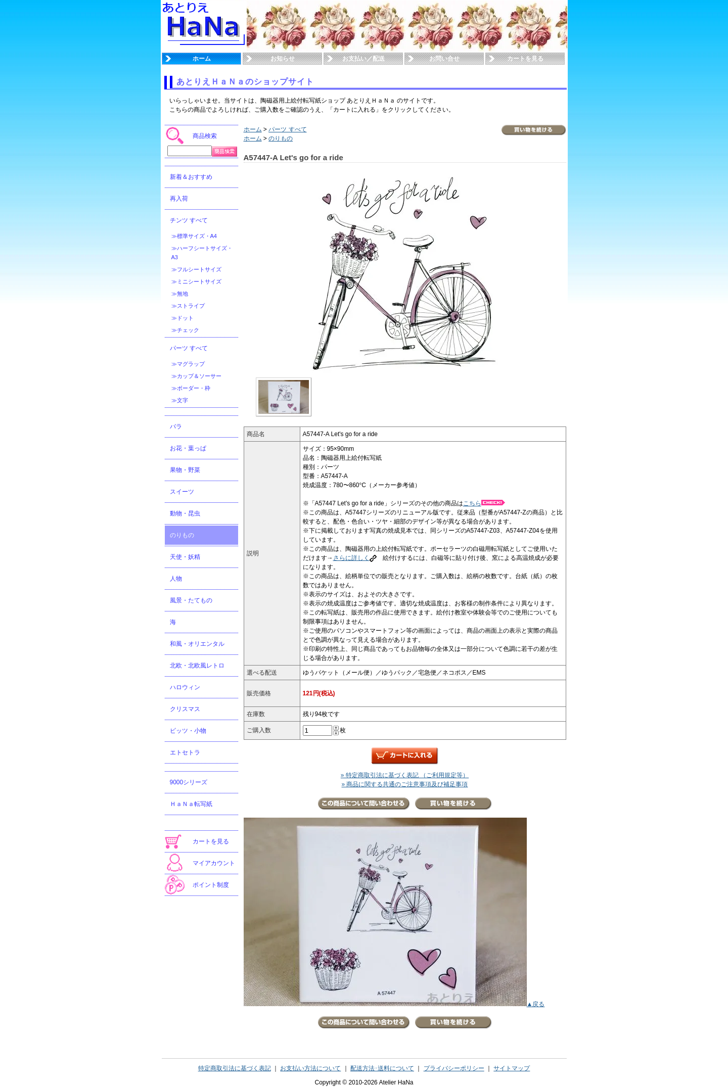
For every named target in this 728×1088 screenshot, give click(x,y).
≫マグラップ (188, 364)
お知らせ (282, 58)
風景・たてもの (191, 600)
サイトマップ (511, 1068)
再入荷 (179, 198)
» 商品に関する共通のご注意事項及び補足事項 (404, 784)
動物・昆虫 (185, 513)
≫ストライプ (188, 306)
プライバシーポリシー (454, 1068)
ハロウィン (185, 687)
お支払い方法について (310, 1068)
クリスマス (185, 709)
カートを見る (525, 58)
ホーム (202, 58)
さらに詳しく (355, 557)
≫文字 (179, 400)
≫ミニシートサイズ (196, 281)
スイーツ (182, 491)
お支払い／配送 (363, 58)
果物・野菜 (185, 470)
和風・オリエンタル (197, 643)
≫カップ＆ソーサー (196, 376)
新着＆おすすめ (191, 176)
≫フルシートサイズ (196, 269)
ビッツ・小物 (188, 730)
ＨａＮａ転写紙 (191, 804)
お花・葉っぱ (188, 448)
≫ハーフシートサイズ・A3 (202, 252)
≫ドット (182, 318)
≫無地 (179, 294)
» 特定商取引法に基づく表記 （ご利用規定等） (405, 775)
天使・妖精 (185, 556)
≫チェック (185, 330)
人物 (176, 578)
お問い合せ (444, 58)
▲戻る (536, 1004)
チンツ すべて (189, 220)
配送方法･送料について (382, 1068)
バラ (176, 426)
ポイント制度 (211, 884)
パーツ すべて (189, 348)
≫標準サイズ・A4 (194, 236)
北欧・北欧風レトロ (197, 665)
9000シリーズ (189, 782)
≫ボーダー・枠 (190, 388)
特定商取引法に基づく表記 (234, 1068)
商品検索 (205, 135)
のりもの (182, 535)
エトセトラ (185, 752)
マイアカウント (214, 863)
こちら (484, 503)
